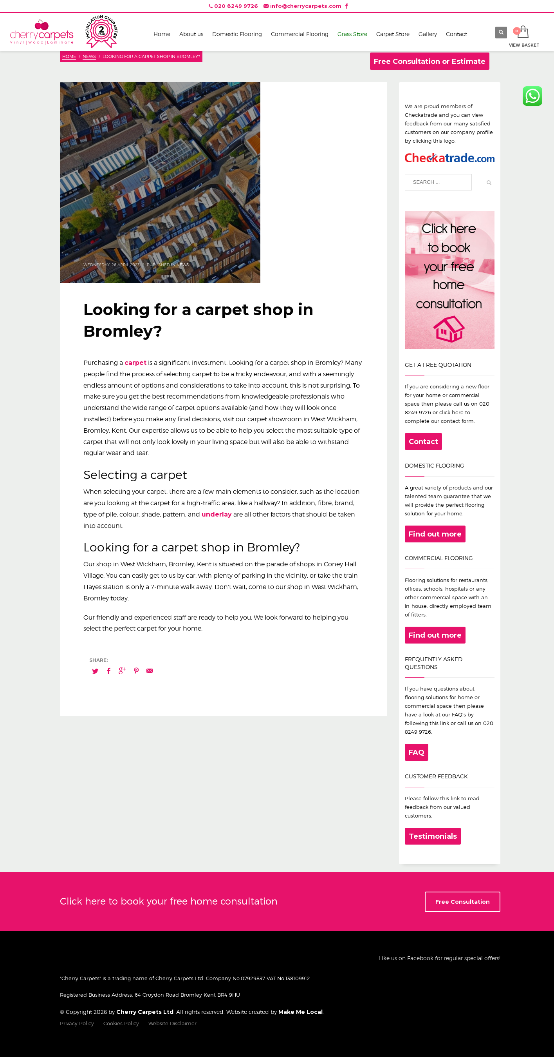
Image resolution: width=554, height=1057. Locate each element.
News (183, 264)
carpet (135, 362)
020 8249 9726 (236, 6)
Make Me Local (300, 1011)
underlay (217, 514)
